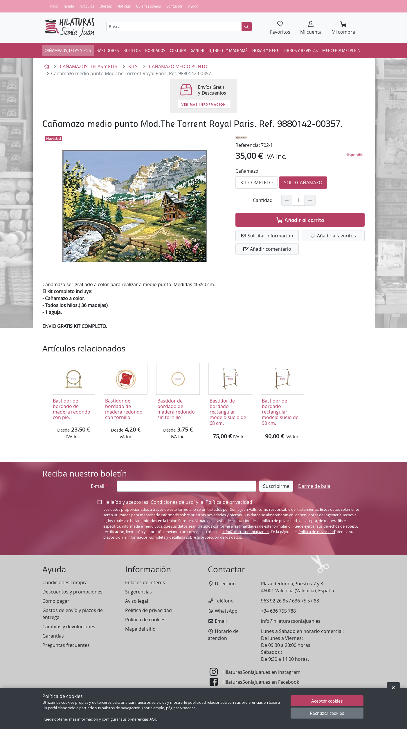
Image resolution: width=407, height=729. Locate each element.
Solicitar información (267, 235)
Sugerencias (138, 592)
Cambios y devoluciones (68, 626)
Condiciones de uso (172, 502)
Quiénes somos (148, 6)
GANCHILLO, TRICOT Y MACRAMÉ (219, 50)
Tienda (68, 6)
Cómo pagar (55, 601)
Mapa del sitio (140, 629)
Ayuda (193, 6)
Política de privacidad (229, 502)
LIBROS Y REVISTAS (301, 50)
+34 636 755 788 (278, 611)
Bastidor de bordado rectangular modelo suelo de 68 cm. (228, 412)
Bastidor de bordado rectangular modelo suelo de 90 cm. (280, 412)
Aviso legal (136, 601)
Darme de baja (314, 486)
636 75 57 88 (305, 601)
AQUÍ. (154, 719)
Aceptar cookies (327, 700)
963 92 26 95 (274, 601)
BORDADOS (155, 50)
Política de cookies (145, 619)
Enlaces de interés (145, 582)
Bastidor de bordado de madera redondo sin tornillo (176, 409)
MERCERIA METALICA (341, 50)
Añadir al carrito (300, 220)
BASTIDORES (107, 50)
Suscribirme (276, 486)
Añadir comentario (267, 249)
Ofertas (106, 6)
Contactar (174, 6)
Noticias (124, 6)
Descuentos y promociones (72, 592)
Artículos (87, 6)
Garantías (53, 636)
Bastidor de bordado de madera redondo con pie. (71, 409)
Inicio (53, 6)
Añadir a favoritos (333, 235)
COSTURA (178, 50)
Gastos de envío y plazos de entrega (72, 613)
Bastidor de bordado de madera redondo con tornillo (124, 409)
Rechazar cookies (327, 713)
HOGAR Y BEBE (265, 50)
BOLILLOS (132, 50)
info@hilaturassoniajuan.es (245, 531)
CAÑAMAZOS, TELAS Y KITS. (68, 50)
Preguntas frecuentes (66, 645)
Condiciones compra (65, 582)
